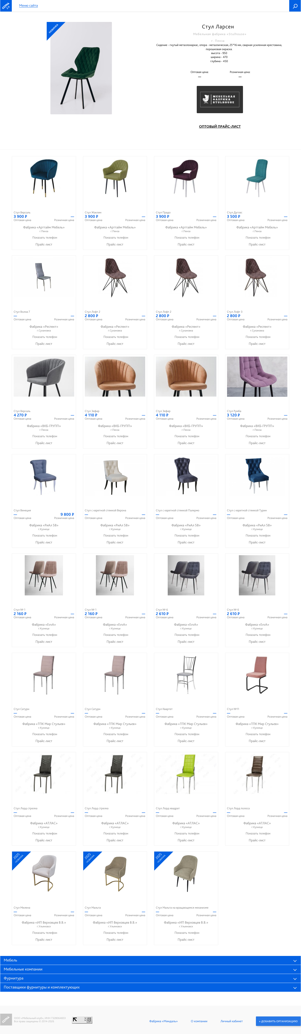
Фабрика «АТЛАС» (44, 825)
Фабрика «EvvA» (44, 626)
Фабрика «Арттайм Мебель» (44, 229)
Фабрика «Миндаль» (163, 1021)
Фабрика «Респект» (44, 328)
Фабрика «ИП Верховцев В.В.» (44, 924)
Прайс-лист (43, 244)
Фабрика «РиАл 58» (44, 527)
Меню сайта (28, 6)
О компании (199, 1021)
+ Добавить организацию (278, 1021)
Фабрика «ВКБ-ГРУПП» (44, 428)
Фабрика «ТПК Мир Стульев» (44, 726)
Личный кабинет (231, 1021)
